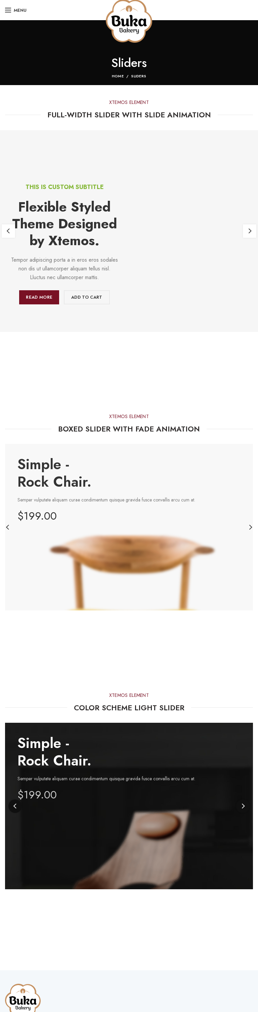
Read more (39, 297)
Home (118, 76)
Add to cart (86, 297)
